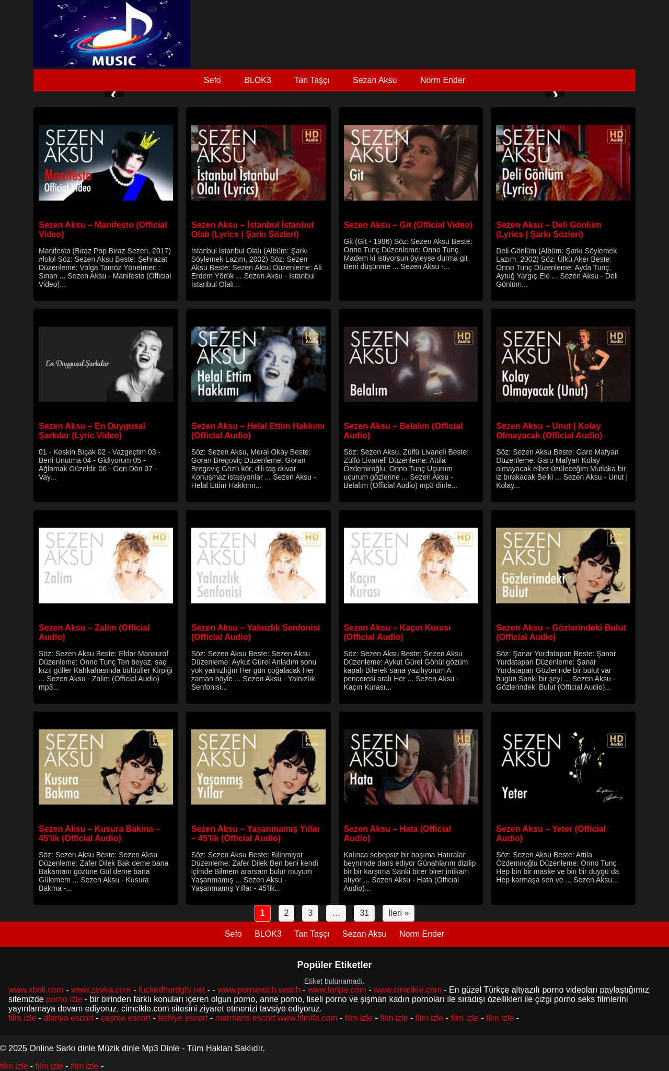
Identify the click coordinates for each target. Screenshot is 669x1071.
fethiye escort (182, 1018)
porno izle (64, 999)
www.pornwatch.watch (258, 989)
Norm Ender (442, 80)
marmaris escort (245, 1018)
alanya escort (69, 1018)
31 (364, 913)
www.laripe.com (337, 989)
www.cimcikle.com (408, 989)
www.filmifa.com (308, 1018)
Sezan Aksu (375, 80)
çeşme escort (126, 1018)
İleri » (398, 913)
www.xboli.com (36, 989)
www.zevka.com (101, 989)
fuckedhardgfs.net (172, 989)
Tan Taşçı (311, 80)
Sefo (212, 80)
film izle (22, 1018)
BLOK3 (257, 80)
